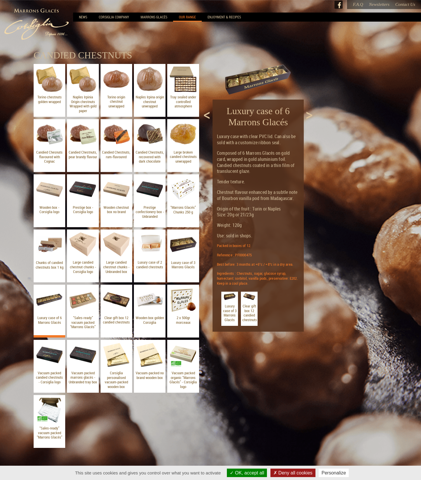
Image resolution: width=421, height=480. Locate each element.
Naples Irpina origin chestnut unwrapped (150, 101)
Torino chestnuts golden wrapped (49, 99)
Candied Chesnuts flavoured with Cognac (49, 156)
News (83, 17)
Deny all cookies (293, 472)
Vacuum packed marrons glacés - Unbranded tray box (83, 377)
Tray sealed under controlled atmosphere (183, 101)
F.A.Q (358, 4)
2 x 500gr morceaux (183, 320)
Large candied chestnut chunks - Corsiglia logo (83, 267)
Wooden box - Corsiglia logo (49, 210)
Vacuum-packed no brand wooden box (150, 375)
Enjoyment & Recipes (224, 17)
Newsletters (379, 4)
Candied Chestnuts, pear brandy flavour (83, 154)
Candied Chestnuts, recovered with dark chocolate (150, 156)
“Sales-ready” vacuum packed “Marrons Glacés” (83, 322)
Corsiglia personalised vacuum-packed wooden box (116, 379)
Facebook (338, 5)
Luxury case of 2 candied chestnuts (149, 264)
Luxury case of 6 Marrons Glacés (49, 320)
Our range (187, 17)
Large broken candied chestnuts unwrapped (183, 156)
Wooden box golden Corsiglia (150, 320)
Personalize (334, 472)
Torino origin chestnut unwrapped (116, 101)
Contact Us (405, 4)
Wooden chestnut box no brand (116, 210)
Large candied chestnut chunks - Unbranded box (116, 267)
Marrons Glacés (154, 17)
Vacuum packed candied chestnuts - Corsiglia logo (49, 377)
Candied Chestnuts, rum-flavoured (116, 154)
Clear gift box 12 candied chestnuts (116, 320)
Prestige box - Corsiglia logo (83, 210)
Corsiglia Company (114, 17)
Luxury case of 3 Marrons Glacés (183, 265)
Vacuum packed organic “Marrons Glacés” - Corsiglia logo (183, 379)
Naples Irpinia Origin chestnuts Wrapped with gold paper (83, 103)
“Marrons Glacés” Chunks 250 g (183, 210)
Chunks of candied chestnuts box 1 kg (49, 265)
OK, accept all (247, 472)
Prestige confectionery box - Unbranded (150, 212)
